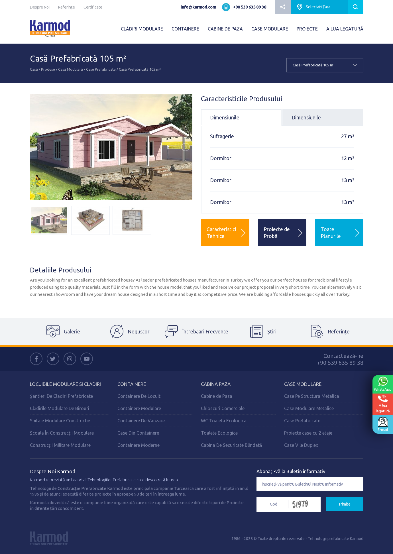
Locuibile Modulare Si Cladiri (65, 384)
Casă (34, 69)
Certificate (93, 7)
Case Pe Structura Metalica (311, 396)
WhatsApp (383, 383)
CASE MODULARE (269, 28)
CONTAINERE (185, 28)
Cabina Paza (216, 384)
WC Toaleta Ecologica (224, 420)
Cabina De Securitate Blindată (231, 445)
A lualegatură (383, 404)
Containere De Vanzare (141, 420)
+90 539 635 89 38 (249, 7)
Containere (131, 384)
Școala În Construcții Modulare (62, 432)
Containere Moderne (138, 445)
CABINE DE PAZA (225, 28)
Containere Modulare (139, 408)
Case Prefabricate (101, 69)
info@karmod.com (198, 7)
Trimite (344, 504)
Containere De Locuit (138, 396)
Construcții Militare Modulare (60, 445)
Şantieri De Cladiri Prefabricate (61, 396)
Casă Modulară (70, 69)
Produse (48, 69)
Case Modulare (302, 384)
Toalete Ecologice (219, 432)
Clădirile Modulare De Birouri (59, 408)
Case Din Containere (138, 432)
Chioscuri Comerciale (223, 408)
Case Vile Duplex (301, 445)
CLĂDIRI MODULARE (142, 28)
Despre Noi (40, 7)
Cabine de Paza (216, 396)
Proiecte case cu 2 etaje (308, 432)
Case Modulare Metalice (309, 408)
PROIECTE (307, 28)
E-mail (383, 424)
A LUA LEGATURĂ (344, 28)
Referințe (66, 7)
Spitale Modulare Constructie (60, 420)
